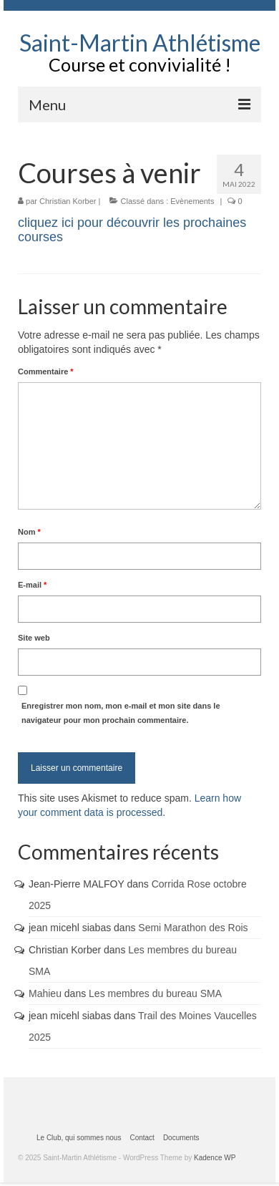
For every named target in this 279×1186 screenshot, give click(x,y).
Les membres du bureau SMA (155, 993)
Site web (34, 637)
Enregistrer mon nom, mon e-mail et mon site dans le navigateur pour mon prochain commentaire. (120, 712)
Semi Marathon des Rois (193, 927)
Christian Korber (67, 201)
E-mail (32, 584)
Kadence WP (214, 1158)
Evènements (192, 201)
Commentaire (46, 371)
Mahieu (45, 993)
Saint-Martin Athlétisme (139, 43)
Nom (29, 532)
